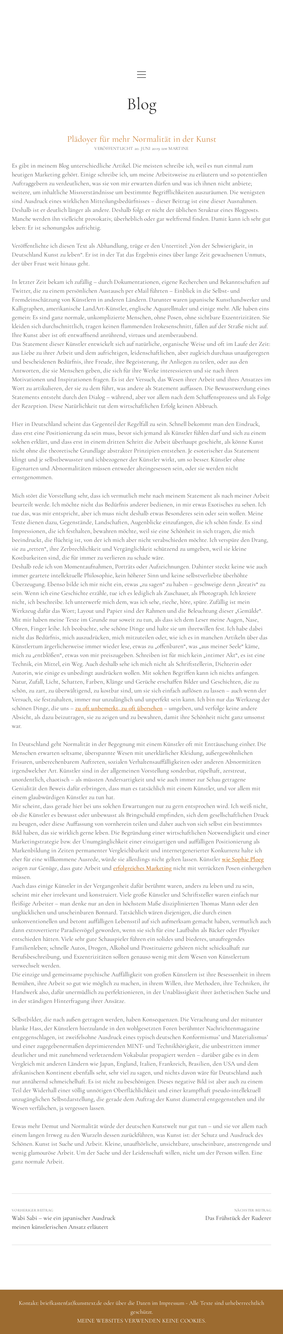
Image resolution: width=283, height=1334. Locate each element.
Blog (141, 103)
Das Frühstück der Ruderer (238, 1218)
